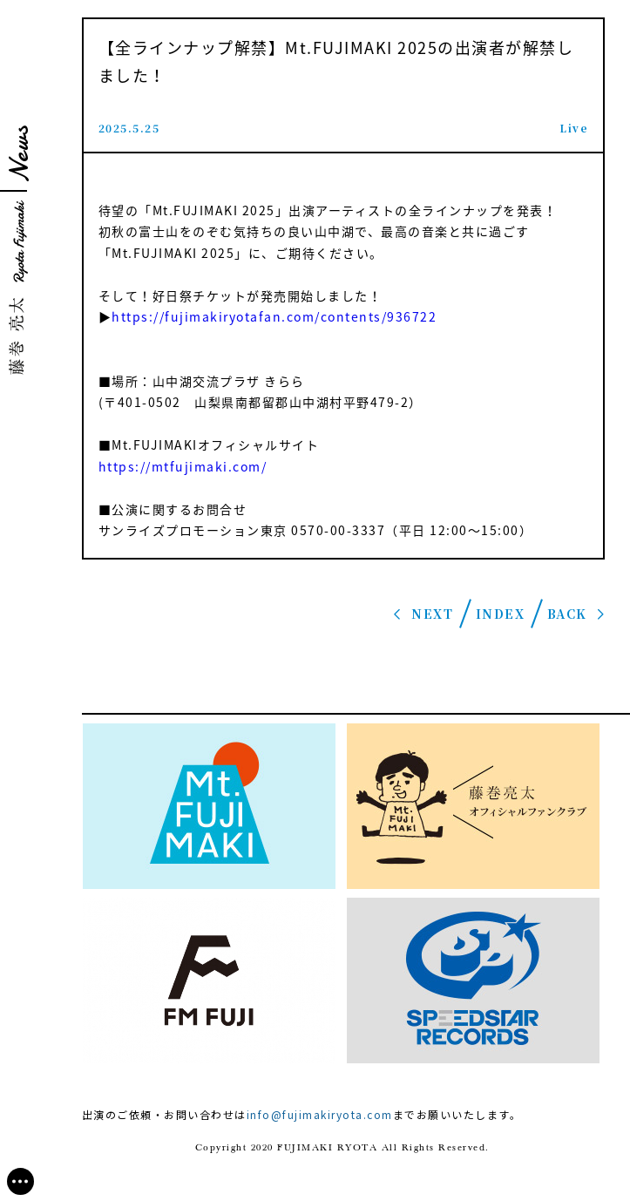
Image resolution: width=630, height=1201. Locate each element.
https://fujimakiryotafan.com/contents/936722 (274, 316)
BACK (567, 613)
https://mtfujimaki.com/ (183, 466)
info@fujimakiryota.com (320, 1114)
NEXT (432, 613)
